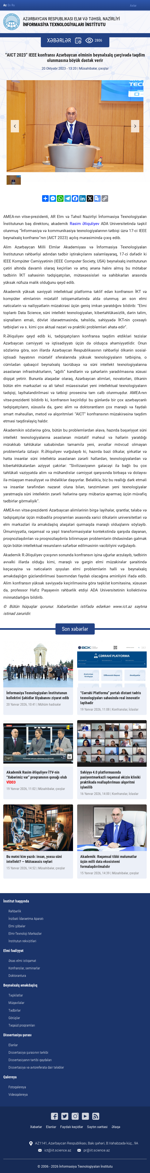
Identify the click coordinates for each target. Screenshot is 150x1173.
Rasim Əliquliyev (84, 223)
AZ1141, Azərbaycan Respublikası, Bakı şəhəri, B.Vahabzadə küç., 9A (86, 1143)
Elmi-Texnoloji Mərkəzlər (25, 933)
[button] (135, 126)
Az (5, 5)
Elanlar (13, 1045)
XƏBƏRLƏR (59, 40)
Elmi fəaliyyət (13, 951)
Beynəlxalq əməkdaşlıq (20, 985)
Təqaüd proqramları (21, 1025)
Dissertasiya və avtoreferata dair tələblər (36, 1067)
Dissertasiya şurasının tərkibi (28, 1052)
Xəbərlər (36, 1127)
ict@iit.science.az (57, 1150)
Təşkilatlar (15, 995)
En (9, 5)
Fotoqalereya (17, 1087)
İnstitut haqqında (16, 901)
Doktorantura (17, 975)
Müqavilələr (16, 1003)
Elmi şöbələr (16, 926)
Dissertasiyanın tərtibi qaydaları (30, 1060)
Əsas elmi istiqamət (22, 961)
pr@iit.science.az (97, 1150)
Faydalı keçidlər (71, 1127)
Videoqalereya (18, 1094)
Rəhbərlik (14, 911)
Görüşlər (14, 1018)
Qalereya (10, 1077)
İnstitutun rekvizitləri (22, 941)
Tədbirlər (14, 1010)
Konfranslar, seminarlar (24, 968)
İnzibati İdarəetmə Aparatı (26, 919)
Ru (13, 5)
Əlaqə (116, 1127)
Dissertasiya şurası (17, 1035)
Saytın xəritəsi (97, 1127)
